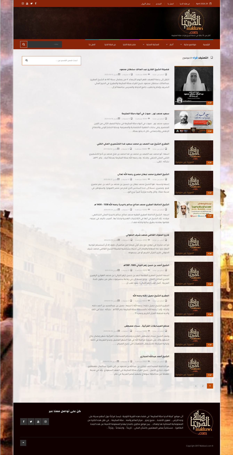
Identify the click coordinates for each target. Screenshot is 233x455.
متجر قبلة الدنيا (129, 44)
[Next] (195, 386)
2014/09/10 (108, 240)
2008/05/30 (107, 362)
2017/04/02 (107, 149)
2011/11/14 (109, 271)
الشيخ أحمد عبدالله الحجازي (154, 357)
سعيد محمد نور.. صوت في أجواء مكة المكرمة (145, 114)
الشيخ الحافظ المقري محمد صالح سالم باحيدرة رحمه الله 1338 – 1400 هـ (131, 205)
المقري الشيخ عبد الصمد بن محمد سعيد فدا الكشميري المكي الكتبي (133, 144)
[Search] (44, 44)
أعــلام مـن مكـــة (158, 75)
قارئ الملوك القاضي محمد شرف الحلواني (147, 235)
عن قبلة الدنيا (185, 3)
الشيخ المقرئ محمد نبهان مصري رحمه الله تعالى (143, 174)
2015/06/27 (107, 180)
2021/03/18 (108, 119)
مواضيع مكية (188, 44)
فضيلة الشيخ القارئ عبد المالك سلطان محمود (144, 70)
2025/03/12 (108, 75)
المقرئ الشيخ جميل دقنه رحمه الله (151, 296)
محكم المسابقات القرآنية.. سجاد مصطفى (146, 326)
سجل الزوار (145, 3)
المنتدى (158, 3)
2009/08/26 (108, 331)
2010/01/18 (108, 301)
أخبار (169, 44)
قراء (195, 57)
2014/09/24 (108, 210)
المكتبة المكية (151, 44)
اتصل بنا (170, 3)
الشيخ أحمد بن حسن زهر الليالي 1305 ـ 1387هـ (146, 265)
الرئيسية (206, 44)
